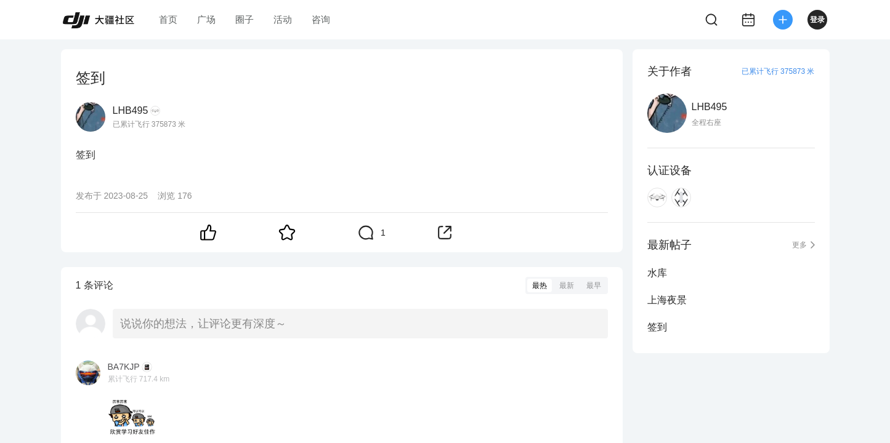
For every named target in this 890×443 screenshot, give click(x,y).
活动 (282, 19)
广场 (206, 19)
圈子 (244, 19)
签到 (657, 327)
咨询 (321, 19)
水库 (657, 273)
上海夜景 (667, 300)
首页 (168, 19)
